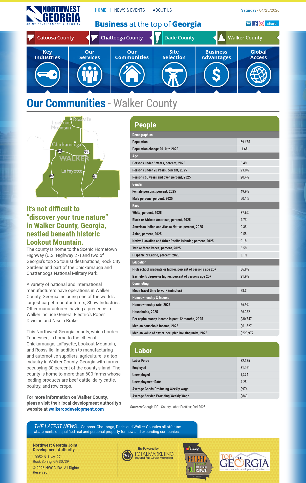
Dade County (185, 38)
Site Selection (174, 67)
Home (100, 10)
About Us (162, 10)
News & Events (129, 10)
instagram (261, 23)
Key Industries (47, 67)
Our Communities (132, 67)
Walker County (248, 38)
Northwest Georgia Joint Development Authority (53, 15)
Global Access (258, 67)
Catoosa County (58, 38)
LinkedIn (248, 23)
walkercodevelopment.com (76, 409)
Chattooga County (121, 38)
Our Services (89, 67)
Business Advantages (216, 67)
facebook (255, 23)
